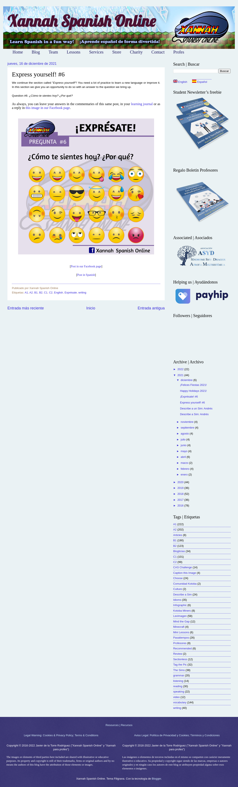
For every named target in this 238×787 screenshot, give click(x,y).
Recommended (182, 648)
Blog (36, 52)
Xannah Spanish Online (81, 21)
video (176, 697)
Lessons (73, 52)
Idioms (177, 599)
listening (178, 681)
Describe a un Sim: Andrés (196, 408)
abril (184, 456)
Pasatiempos (181, 637)
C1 (45, 292)
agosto (185, 433)
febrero (185, 468)
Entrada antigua (151, 308)
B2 (40, 292)
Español (199, 81)
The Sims (179, 670)
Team (53, 52)
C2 (50, 292)
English (58, 292)
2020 (180, 482)
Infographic (180, 605)
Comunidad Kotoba (185, 583)
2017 (180, 499)
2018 (180, 493)
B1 (36, 292)
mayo (184, 451)
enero (184, 474)
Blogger (156, 778)
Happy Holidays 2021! (193, 390)
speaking (178, 691)
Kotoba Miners (182, 610)
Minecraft (178, 626)
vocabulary (179, 702)
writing (82, 292)
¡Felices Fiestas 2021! (193, 384)
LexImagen (180, 616)
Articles (177, 535)
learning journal (142, 104)
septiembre (188, 427)
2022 (180, 369)
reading (177, 686)
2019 (180, 487)
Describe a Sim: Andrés (194, 414)
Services (96, 52)
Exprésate (71, 292)
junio (184, 445)
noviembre (187, 421)
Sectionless (180, 659)
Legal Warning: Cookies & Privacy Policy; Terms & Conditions (61, 735)
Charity (136, 52)
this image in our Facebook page (48, 108)
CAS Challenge (182, 567)
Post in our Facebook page (86, 266)
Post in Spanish (86, 274)
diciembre (187, 380)
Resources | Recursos (119, 725)
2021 (180, 375)
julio (183, 439)
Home (18, 52)
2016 (180, 505)
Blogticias (179, 551)
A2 (31, 292)
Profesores (179, 643)
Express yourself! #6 (192, 402)
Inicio (90, 308)
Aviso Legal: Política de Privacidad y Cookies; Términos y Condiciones (177, 735)
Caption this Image (184, 572)
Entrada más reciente (25, 308)
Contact (157, 52)
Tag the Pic (180, 664)
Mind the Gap (181, 621)
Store (116, 52)
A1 (26, 292)
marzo (185, 462)
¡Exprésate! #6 (189, 396)
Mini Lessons (181, 632)
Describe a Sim (182, 594)
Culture (177, 589)
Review (177, 653)
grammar (178, 675)
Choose (178, 578)
